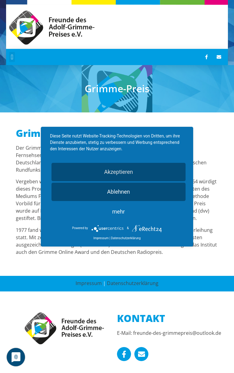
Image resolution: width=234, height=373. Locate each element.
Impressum (89, 283)
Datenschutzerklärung (132, 283)
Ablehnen (118, 191)
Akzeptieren (118, 172)
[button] (12, 57)
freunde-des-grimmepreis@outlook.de (177, 333)
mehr (118, 211)
